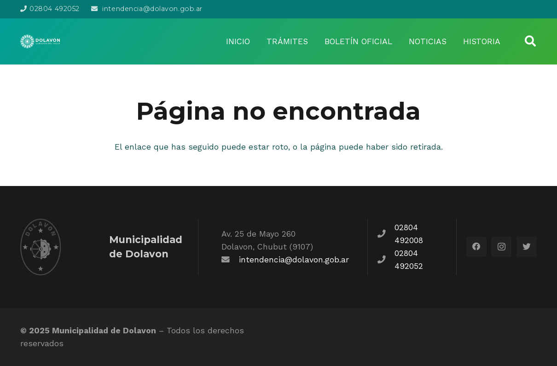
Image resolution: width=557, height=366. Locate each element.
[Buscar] (530, 41)
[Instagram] (501, 247)
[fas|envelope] (230, 259)
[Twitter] (526, 247)
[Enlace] (39, 41)
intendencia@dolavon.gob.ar (294, 259)
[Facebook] (476, 247)
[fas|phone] (386, 233)
